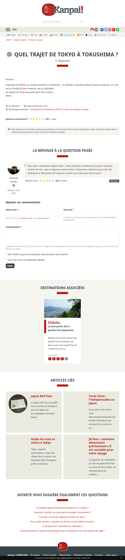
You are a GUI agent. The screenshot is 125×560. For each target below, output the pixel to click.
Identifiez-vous (26, 218)
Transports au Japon (35, 40)
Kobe (95, 84)
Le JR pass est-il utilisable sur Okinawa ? (62, 526)
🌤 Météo (112, 35)
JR (21, 88)
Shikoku (54, 322)
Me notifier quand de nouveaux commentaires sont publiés (38, 254)
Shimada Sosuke (13, 180)
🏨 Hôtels (43, 35)
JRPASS (22, 84)
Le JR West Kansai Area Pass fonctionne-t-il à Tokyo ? (62, 507)
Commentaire (14, 227)
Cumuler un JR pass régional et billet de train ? (62, 516)
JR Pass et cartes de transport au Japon (72, 109)
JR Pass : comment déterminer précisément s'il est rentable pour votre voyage (102, 446)
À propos (35, 555)
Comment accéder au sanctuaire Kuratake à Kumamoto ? (62, 512)
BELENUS (16, 106)
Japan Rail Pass (41, 396)
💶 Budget (11, 35)
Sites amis (111, 555)
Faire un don (49, 555)
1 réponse (62, 61)
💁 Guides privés (67, 35)
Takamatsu (81, 169)
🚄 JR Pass (54, 35)
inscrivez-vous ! (44, 218)
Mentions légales (83, 555)
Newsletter (65, 555)
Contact (99, 555)
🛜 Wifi (80, 35)
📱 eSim (88, 35)
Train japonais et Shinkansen (42, 109)
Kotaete (9, 40)
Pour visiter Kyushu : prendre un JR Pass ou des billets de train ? (62, 521)
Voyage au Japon (20, 40)
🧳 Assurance (100, 35)
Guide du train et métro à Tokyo (43, 440)
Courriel (68, 209)
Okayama (108, 165)
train (116, 84)
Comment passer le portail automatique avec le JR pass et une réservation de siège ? (62, 530)
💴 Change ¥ (23, 35)
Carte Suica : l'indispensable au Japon (101, 399)
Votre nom (12, 209)
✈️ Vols (34, 35)
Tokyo (22, 92)
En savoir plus (85, 558)
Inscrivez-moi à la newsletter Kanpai (26, 259)
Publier (10, 265)
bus (11, 88)
